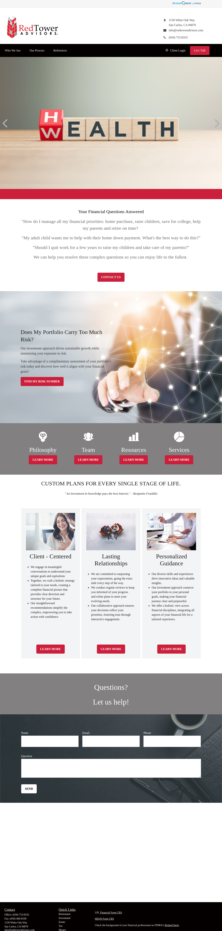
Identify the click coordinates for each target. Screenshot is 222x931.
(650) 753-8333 (20, 914)
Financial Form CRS (111, 912)
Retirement (64, 914)
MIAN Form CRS (104, 918)
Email (86, 733)
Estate (62, 922)
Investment (64, 918)
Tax (61, 926)
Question (26, 756)
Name (24, 733)
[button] (12, 50)
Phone (147, 733)
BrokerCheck (172, 925)
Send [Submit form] (29, 788)
